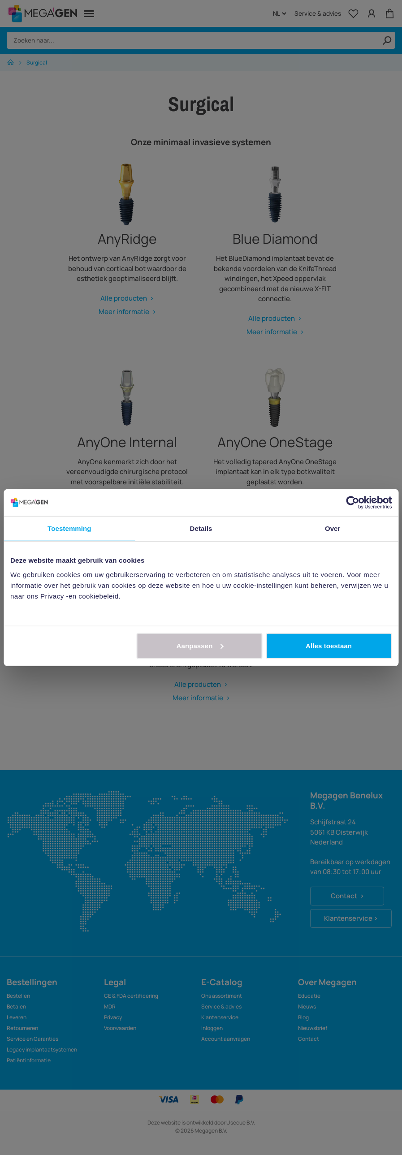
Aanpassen (200, 645)
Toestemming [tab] (69, 528)
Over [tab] (333, 528)
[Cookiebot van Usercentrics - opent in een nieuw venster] (352, 502)
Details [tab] (201, 528)
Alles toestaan (329, 645)
